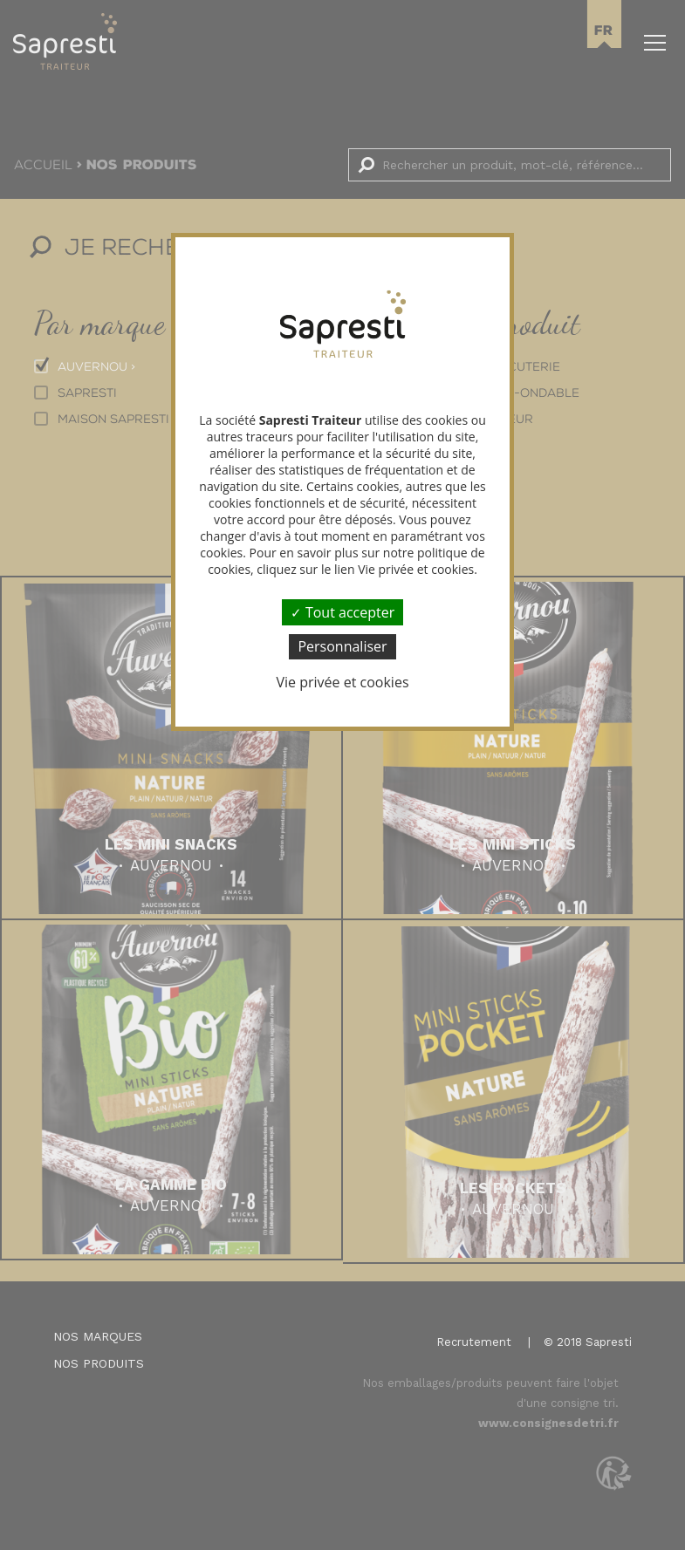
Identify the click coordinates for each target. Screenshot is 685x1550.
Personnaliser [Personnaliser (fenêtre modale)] (342, 646)
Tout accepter (342, 612)
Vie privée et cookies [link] (342, 682)
